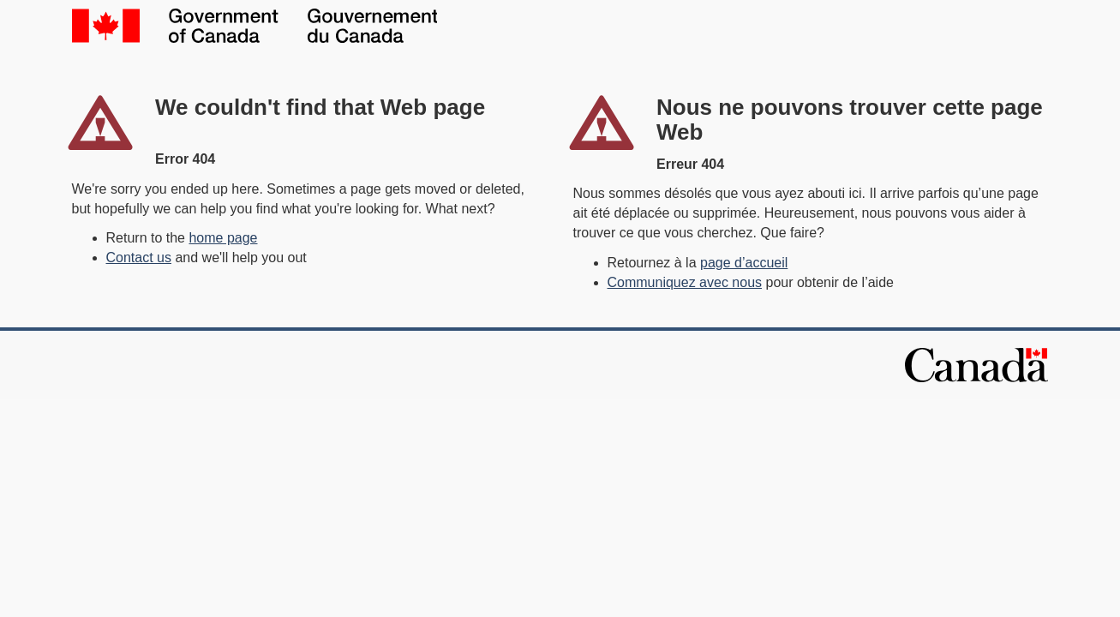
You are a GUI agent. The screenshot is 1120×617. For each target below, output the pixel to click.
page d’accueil (744, 262)
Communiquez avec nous (685, 282)
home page (223, 238)
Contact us (138, 257)
